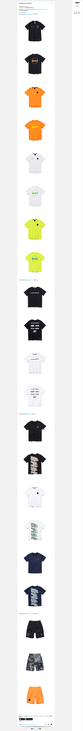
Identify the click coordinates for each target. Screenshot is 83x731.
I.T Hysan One (44, 9)
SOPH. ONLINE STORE (22, 7)
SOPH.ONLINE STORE (26, 9)
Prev (32, 728)
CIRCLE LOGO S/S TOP (30, 14)
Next (39, 728)
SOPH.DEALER (35, 724)
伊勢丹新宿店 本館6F (33, 9)
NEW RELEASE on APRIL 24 (25, 3)
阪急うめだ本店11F (39, 9)
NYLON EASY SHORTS (29, 613)
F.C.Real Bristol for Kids (22, 12)
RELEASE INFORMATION (29, 724)
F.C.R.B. (23, 724)
